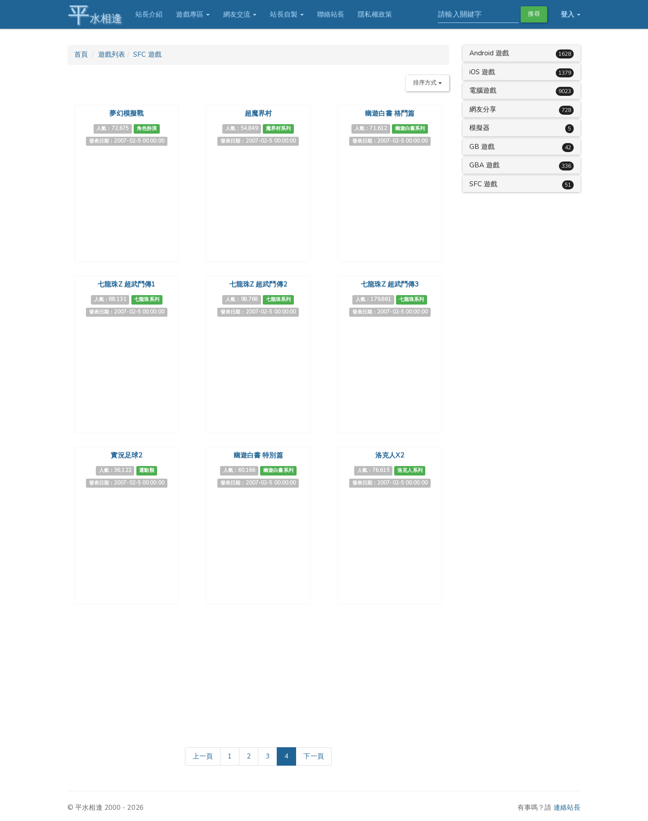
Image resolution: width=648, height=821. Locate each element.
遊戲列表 (111, 54)
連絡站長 (567, 807)
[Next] (313, 756)
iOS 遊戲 (482, 71)
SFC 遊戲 (147, 54)
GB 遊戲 (482, 146)
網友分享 (482, 109)
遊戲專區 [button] (193, 14)
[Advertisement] (258, 674)
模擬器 (479, 127)
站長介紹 (148, 14)
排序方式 (427, 83)
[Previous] (202, 756)
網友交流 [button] (239, 14)
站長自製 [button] (287, 14)
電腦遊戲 (482, 90)
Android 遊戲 (489, 53)
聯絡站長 (330, 14)
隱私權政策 (375, 14)
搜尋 (534, 14)
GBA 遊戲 (484, 165)
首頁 (81, 54)
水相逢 (95, 15)
